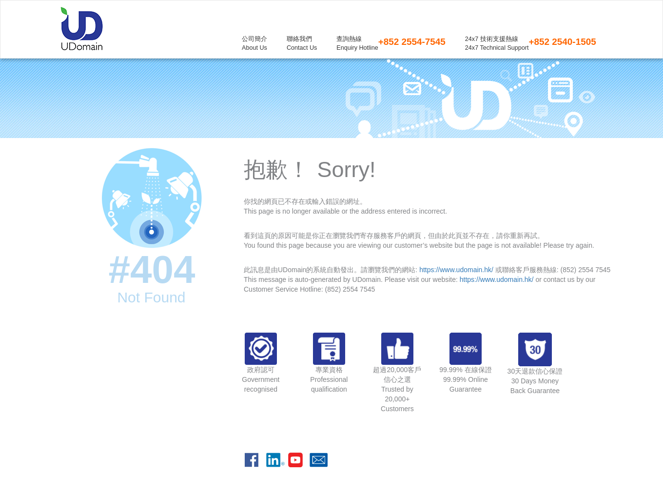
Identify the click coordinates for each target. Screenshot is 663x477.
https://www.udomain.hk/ (456, 270)
